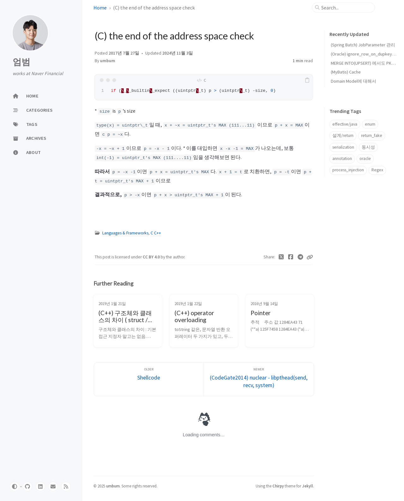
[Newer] (259, 379)
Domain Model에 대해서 (353, 81)
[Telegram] (300, 257)
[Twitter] (281, 257)
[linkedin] (40, 486)
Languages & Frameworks (125, 233)
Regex (377, 170)
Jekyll (307, 485)
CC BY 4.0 (152, 257)
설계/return (343, 135)
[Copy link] (309, 257)
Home (100, 7)
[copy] (307, 80)
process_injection (348, 170)
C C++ (156, 233)
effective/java (344, 124)
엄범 (22, 62)
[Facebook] (290, 257)
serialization (343, 147)
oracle (365, 158)
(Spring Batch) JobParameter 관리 (363, 45)
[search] (346, 7)
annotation (342, 158)
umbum (107, 60)
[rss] (66, 486)
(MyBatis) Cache (346, 72)
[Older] (149, 379)
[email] (53, 486)
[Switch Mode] (14, 486)
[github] (27, 486)
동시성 (368, 147)
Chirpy (278, 485)
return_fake (371, 135)
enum (370, 124)
